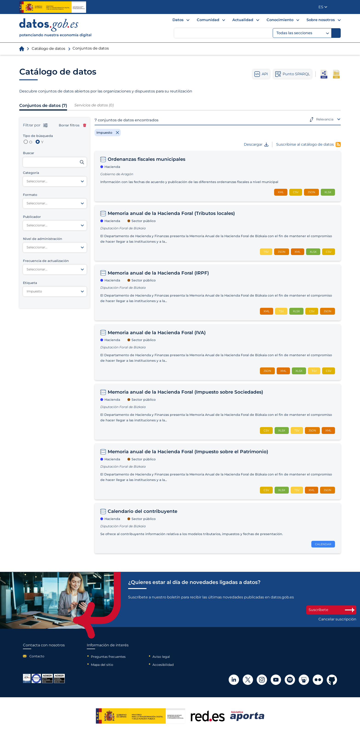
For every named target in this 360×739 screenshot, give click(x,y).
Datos (177, 20)
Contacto (36, 656)
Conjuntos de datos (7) (43, 105)
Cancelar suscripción (337, 619)
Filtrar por (35, 125)
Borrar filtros (72, 125)
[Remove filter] (108, 132)
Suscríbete (331, 610)
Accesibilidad (163, 665)
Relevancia (324, 119)
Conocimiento (280, 20)
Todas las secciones (302, 33)
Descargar (256, 144)
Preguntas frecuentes (108, 657)
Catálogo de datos (48, 48)
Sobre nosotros (321, 20)
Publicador (338, 6)
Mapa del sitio (102, 665)
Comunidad (208, 20)
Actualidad (242, 20)
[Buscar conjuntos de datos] (55, 162)
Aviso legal (161, 657)
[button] (322, 7)
